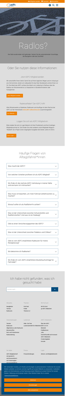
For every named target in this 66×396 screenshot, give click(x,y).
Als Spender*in (10, 356)
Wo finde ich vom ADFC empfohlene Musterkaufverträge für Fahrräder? (31, 261)
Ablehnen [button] (33, 380)
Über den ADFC (45, 323)
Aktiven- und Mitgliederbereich (49, 354)
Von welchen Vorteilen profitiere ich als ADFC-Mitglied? (29, 175)
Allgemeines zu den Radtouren (14, 328)
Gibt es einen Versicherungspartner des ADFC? (25, 224)
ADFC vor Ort (44, 325)
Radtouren (9, 311)
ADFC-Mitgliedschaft (12, 354)
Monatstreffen (10, 330)
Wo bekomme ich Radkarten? (19, 251)
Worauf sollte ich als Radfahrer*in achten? (24, 204)
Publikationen (44, 330)
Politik (25, 308)
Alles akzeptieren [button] (33, 390)
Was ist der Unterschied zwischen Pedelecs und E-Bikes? (29, 232)
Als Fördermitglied (11, 360)
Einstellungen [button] (33, 385)
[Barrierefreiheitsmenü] (50, 5)
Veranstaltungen (11, 320)
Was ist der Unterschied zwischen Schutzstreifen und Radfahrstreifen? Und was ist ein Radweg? (28, 214)
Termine (8, 308)
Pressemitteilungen (29, 354)
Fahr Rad (26, 306)
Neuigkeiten (9, 306)
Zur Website (10, 113)
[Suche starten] (54, 289)
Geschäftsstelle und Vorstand (49, 334)
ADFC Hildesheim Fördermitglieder (45, 338)
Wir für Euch (44, 303)
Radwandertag (10, 334)
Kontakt (43, 341)
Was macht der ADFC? (16, 166)
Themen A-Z (27, 311)
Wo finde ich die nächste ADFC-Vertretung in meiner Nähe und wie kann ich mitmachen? (30, 184)
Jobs (42, 332)
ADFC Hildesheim (46, 320)
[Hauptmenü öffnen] (57, 5)
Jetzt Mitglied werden (13, 95)
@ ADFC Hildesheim (46, 308)
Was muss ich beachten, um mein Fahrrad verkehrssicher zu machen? (31, 195)
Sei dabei (9, 350)
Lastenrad (27, 320)
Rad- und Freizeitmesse (12, 332)
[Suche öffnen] (53, 5)
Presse (26, 350)
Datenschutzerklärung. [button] (11, 375)
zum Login (10, 135)
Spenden (45, 1)
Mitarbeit (43, 328)
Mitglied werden (34, 1)
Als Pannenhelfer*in (11, 363)
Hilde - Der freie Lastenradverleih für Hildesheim (32, 324)
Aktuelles (9, 303)
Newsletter (54, 1)
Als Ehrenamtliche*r (11, 358)
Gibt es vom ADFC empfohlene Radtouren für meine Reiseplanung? (28, 242)
